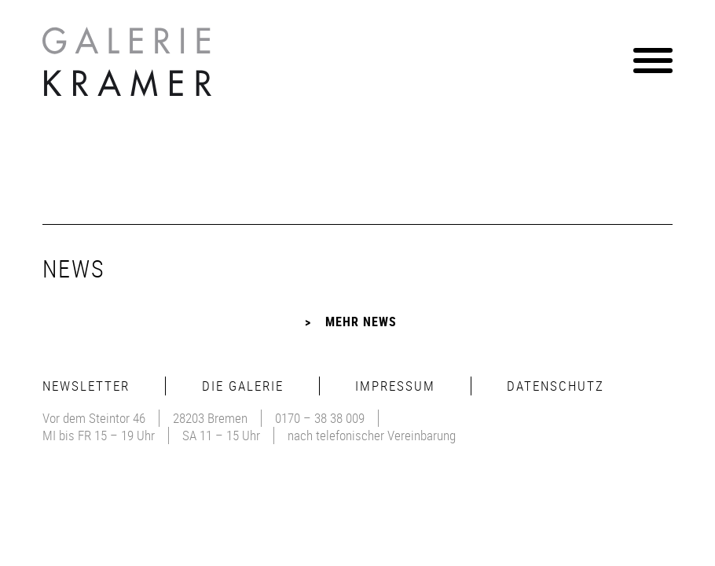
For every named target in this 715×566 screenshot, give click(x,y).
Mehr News (361, 321)
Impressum (395, 386)
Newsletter (86, 386)
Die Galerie (243, 386)
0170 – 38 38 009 (320, 418)
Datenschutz (555, 386)
